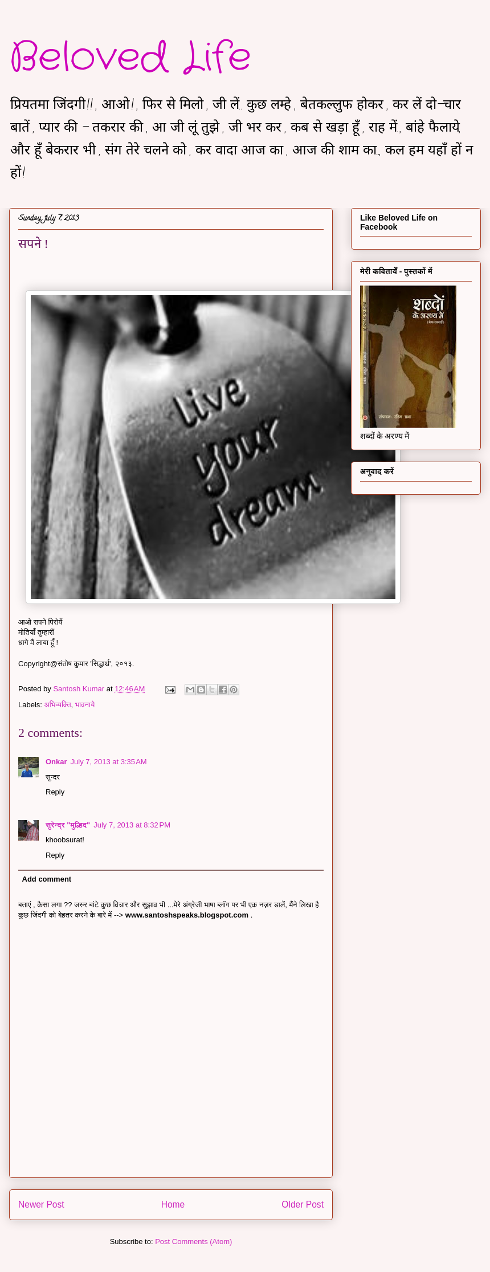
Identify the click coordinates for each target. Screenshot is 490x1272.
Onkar (56, 761)
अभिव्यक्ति (57, 704)
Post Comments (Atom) (193, 1241)
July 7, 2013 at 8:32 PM (131, 825)
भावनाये (85, 704)
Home (173, 1204)
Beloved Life (130, 58)
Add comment (47, 879)
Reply (55, 792)
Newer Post (41, 1204)
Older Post (302, 1204)
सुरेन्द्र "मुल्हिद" (68, 825)
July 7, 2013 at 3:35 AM (109, 761)
